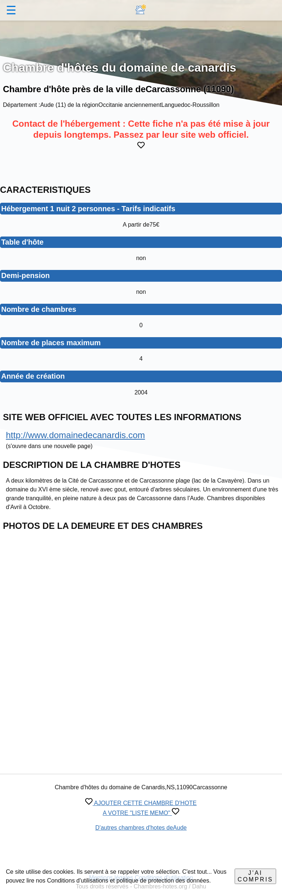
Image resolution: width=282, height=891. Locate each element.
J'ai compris (255, 876)
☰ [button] (11, 10)
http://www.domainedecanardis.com (75, 435)
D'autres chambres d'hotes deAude (141, 828)
